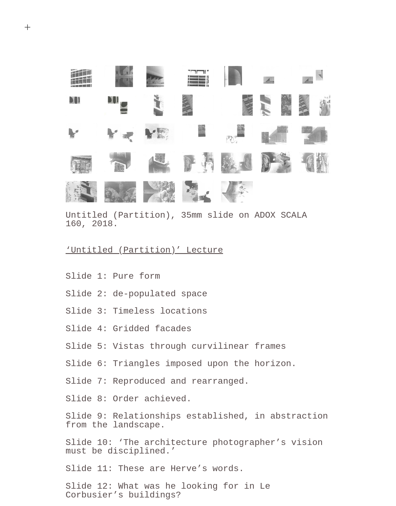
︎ (27, 27)
